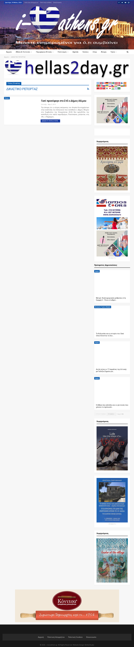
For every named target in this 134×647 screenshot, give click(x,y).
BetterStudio (89, 645)
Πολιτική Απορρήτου (31, 2)
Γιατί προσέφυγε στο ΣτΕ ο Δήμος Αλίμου (63, 100)
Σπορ (97, 52)
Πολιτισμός (63, 52)
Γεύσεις (87, 52)
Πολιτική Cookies (46, 2)
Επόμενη (111, 414)
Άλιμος (7, 98)
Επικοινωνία (57, 2)
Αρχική (9, 52)
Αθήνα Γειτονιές (23, 52)
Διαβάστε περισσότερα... (50, 121)
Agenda (77, 52)
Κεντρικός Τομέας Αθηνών (102, 307)
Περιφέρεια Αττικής (44, 52)
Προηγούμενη (100, 414)
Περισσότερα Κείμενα (111, 52)
